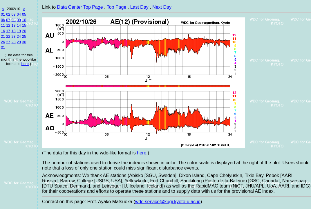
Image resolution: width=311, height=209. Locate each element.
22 (8, 36)
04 (19, 14)
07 (8, 20)
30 (24, 42)
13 (13, 25)
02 (8, 14)
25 (24, 36)
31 (3, 47)
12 (8, 25)
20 (24, 31)
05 (24, 14)
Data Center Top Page (80, 7)
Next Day (161, 7)
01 (3, 14)
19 (19, 31)
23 (13, 36)
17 (8, 31)
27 (8, 42)
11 (3, 25)
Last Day (139, 7)
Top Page (116, 7)
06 (3, 20)
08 (13, 20)
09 (19, 20)
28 (13, 42)
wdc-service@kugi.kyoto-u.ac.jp (167, 201)
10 (24, 20)
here (25, 64)
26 (3, 42)
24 (19, 36)
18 (13, 31)
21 (3, 36)
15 (24, 25)
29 (19, 42)
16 (3, 31)
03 (13, 14)
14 (19, 25)
